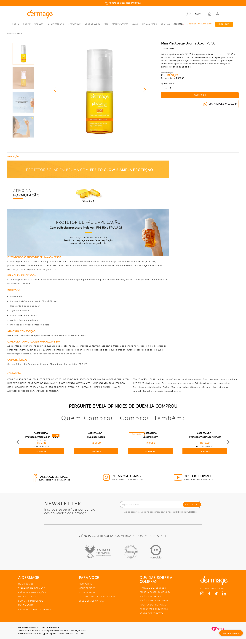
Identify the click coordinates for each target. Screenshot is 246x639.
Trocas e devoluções (153, 588)
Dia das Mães (149, 24)
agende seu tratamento (199, 24)
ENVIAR (191, 504)
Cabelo (38, 24)
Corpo (27, 24)
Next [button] (144, 90)
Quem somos (25, 584)
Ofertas (165, 24)
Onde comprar (27, 596)
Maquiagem (74, 24)
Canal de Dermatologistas (34, 609)
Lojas (134, 24)
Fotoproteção (55, 24)
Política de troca (150, 596)
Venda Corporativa (151, 613)
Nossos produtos (90, 592)
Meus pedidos (87, 588)
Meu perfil (85, 584)
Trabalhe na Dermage (31, 588)
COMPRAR (199, 95)
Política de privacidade (154, 600)
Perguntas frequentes (154, 609)
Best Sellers (92, 24)
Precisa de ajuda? (231, 633)
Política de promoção (153, 605)
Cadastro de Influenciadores (97, 596)
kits (106, 24)
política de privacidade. (185, 512)
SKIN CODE (224, 24)
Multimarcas (25, 605)
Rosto (15, 24)
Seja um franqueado (30, 601)
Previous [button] (55, 90)
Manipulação (120, 24)
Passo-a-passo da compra (155, 592)
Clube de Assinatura (91, 601)
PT (199, 14)
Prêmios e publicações (32, 592)
